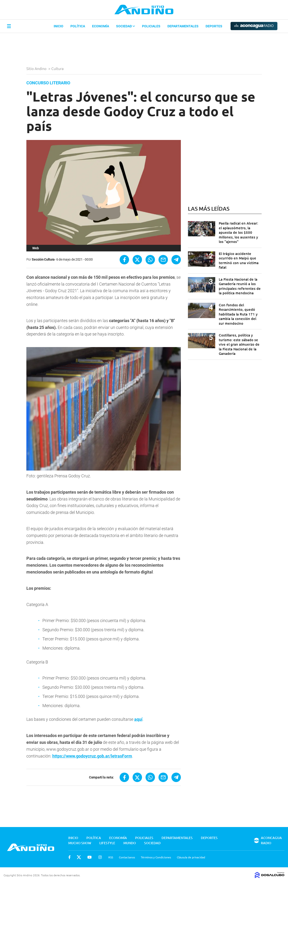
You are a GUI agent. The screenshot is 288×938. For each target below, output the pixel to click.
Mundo (129, 843)
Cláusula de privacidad (191, 857)
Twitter (79, 857)
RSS (110, 857)
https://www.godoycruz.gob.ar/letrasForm (92, 756)
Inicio (58, 26)
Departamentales (183, 26)
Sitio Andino (36, 68)
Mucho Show (79, 843)
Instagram (100, 857)
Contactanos (127, 857)
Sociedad (125, 26)
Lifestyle (107, 843)
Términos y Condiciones (156, 857)
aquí (138, 719)
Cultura (58, 68)
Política (77, 26)
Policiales (151, 26)
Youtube (89, 857)
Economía (100, 26)
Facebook (69, 857)
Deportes (214, 26)
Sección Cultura (43, 259)
